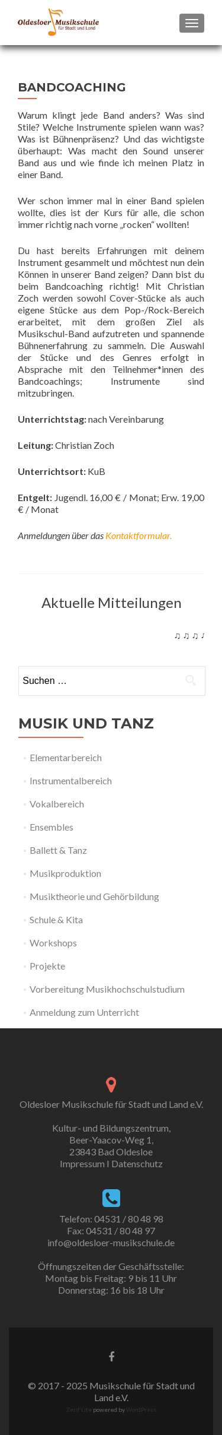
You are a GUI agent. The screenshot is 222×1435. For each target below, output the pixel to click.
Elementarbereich (66, 757)
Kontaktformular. (138, 535)
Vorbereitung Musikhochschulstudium (107, 988)
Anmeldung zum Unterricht (84, 1012)
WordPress (140, 1409)
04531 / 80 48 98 (128, 1218)
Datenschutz (137, 1163)
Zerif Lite (79, 1409)
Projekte (47, 965)
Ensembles (51, 826)
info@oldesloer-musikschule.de (111, 1242)
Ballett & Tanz (58, 850)
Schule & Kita (56, 919)
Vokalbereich (57, 803)
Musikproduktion (65, 873)
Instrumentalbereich (71, 780)
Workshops (53, 942)
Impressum (82, 1163)
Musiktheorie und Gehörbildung (94, 896)
